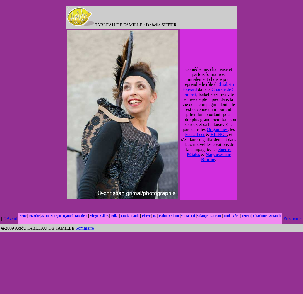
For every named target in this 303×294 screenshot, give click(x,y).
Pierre (146, 216)
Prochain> (292, 218)
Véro (235, 216)
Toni (226, 216)
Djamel (68, 216)
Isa (155, 216)
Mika (114, 216)
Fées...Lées (195, 134)
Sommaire (85, 228)
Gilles (104, 216)
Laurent (215, 216)
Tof (193, 216)
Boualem (81, 216)
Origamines (217, 129)
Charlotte (260, 216)
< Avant (10, 218)
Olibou (174, 216)
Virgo (94, 216)
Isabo (163, 216)
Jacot (45, 216)
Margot (55, 216)
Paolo (135, 216)
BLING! (218, 134)
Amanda (275, 216)
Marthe (34, 216)
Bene (22, 216)
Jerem (246, 216)
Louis (125, 216)
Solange (202, 216)
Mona (185, 216)
